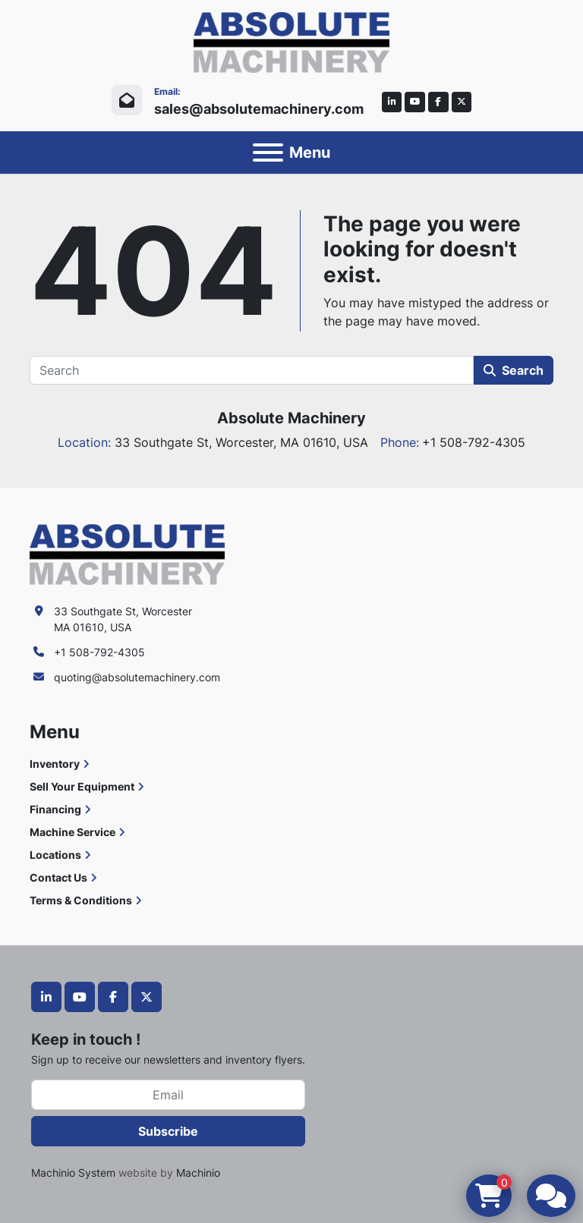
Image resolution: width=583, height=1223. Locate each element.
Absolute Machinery (291, 418)
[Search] (252, 370)
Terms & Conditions (81, 900)
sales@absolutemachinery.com (259, 109)
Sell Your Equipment (82, 786)
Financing (55, 809)
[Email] (168, 1095)
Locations (55, 854)
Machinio (198, 1172)
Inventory (55, 763)
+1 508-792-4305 (99, 652)
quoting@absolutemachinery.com (137, 677)
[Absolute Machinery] (127, 553)
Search (514, 370)
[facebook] (438, 102)
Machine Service (72, 831)
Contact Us (58, 877)
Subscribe (168, 1131)
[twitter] (462, 102)
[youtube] (415, 102)
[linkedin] (392, 102)
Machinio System (73, 1172)
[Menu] (268, 152)
